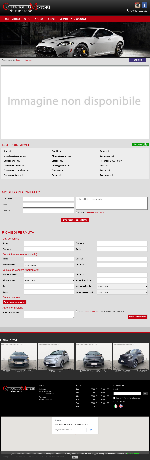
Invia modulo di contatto (75, 219)
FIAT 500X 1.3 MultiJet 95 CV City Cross (93, 371)
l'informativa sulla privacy (92, 311)
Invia (146, 393)
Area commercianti (79, 18)
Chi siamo (16, 18)
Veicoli (27, 18)
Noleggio (40, 18)
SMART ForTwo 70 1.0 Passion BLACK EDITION (131, 371)
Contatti (64, 18)
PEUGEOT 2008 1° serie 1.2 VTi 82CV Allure (19, 371)
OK (91, 430)
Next (146, 359)
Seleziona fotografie (14, 302)
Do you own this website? (63, 430)
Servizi (52, 18)
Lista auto (28, 60)
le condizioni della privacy (94, 212)
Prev (4, 359)
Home (6, 18)
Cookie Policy (133, 454)
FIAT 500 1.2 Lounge (56, 371)
